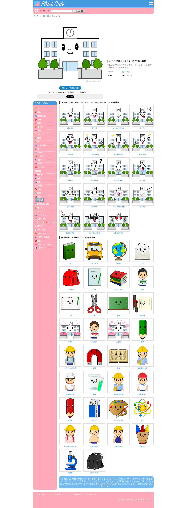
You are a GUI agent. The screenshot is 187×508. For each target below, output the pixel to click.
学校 (48, 16)
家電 (39, 178)
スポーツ (40, 153)
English (41, 494)
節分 (39, 241)
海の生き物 (41, 145)
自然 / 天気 (41, 116)
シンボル (40, 167)
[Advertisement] (130, 39)
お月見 (39, 248)
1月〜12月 (41, 219)
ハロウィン (41, 233)
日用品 (39, 186)
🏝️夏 (42, 222)
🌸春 (37, 222)
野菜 (39, 123)
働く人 (39, 208)
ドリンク (40, 134)
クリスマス (41, 230)
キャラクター (42, 215)
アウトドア (41, 156)
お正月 (39, 237)
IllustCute (37, 16)
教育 (44, 16)
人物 (39, 189)
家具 (39, 182)
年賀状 (46, 237)
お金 (39, 211)
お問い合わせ (92, 494)
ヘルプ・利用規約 (75, 494)
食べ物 (39, 127)
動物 (39, 138)
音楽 (39, 160)
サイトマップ (58, 494)
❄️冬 (53, 222)
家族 (39, 193)
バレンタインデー (44, 244)
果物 (39, 120)
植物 (39, 112)
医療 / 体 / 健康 (43, 204)
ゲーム (39, 164)
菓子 (39, 131)
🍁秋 (47, 222)
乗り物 (39, 175)
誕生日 (39, 226)
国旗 (39, 171)
